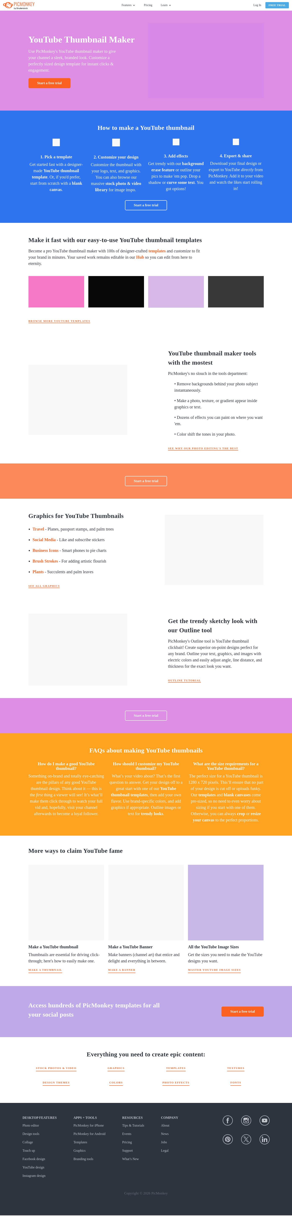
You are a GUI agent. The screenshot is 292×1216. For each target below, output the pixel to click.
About (165, 1126)
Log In (257, 5)
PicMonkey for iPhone (88, 1126)
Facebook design (34, 1159)
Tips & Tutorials (133, 1126)
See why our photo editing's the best (203, 448)
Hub (140, 257)
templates (157, 251)
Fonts (235, 1083)
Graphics (116, 1068)
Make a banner (121, 970)
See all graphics (44, 585)
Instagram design (34, 1176)
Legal (165, 1151)
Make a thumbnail (45, 970)
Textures (235, 1068)
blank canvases (237, 795)
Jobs (164, 1143)
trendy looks (152, 813)
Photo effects (175, 1083)
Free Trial (277, 5)
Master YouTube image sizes (214, 970)
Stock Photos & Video (56, 1068)
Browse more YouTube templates (59, 321)
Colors (116, 1083)
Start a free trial (49, 83)
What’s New (130, 1159)
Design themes (56, 1083)
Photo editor (31, 1126)
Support (127, 1151)
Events (126, 1134)
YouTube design (33, 1168)
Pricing (148, 5)
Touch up (29, 1151)
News (165, 1134)
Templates (176, 1068)
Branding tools (83, 1159)
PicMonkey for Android (89, 1134)
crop (241, 813)
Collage (28, 1143)
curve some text (181, 182)
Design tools (31, 1134)
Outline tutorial (184, 680)
